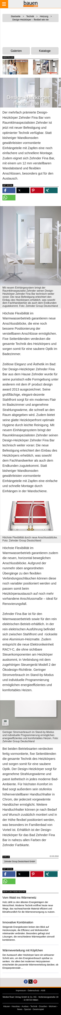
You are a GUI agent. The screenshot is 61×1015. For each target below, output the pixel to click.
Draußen (43, 1006)
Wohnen (53, 1006)
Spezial (27, 1009)
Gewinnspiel (38, 1009)
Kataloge (45, 50)
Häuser (6, 1006)
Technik (33, 1006)
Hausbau (16, 1006)
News (19, 1009)
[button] (8, 190)
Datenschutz (33, 990)
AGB (43, 990)
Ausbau (25, 1006)
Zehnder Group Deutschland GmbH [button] (19, 861)
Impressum (21, 990)
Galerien (16, 50)
